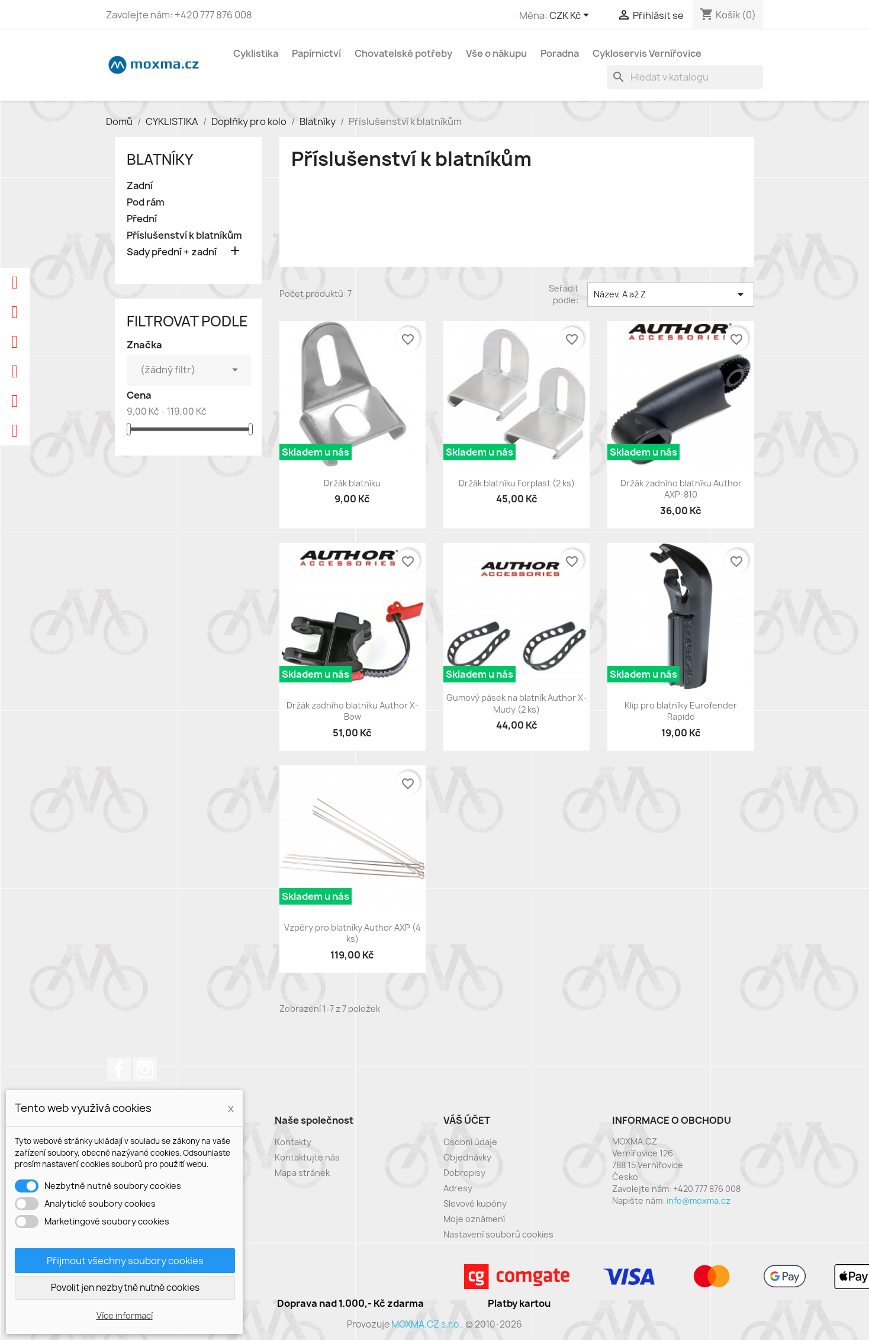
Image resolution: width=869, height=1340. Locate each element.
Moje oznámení (474, 1218)
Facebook (119, 1069)
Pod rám (146, 202)
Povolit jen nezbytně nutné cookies (125, 1287)
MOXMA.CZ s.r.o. (426, 1324)
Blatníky (160, 159)
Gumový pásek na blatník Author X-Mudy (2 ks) (516, 703)
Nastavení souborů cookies (498, 1234)
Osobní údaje (470, 1141)
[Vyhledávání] (685, 77)
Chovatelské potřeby (403, 53)
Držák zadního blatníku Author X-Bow (353, 711)
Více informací (124, 1315)
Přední (142, 219)
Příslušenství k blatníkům (184, 235)
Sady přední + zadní (172, 252)
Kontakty (293, 1141)
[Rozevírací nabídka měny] (571, 16)
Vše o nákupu (496, 53)
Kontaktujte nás (307, 1157)
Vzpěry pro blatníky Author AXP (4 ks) (352, 933)
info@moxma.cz (698, 1200)
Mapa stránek (302, 1172)
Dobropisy (464, 1172)
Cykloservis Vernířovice (647, 53)
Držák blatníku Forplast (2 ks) (517, 483)
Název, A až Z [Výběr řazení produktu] (671, 294)
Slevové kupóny (475, 1203)
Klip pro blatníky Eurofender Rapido (681, 711)
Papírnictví (316, 53)
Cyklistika (255, 53)
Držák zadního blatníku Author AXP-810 (681, 489)
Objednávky (467, 1157)
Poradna (559, 53)
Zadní (140, 185)
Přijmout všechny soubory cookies (125, 1260)
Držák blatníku (352, 483)
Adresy (457, 1188)
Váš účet (466, 1120)
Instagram (145, 1069)
